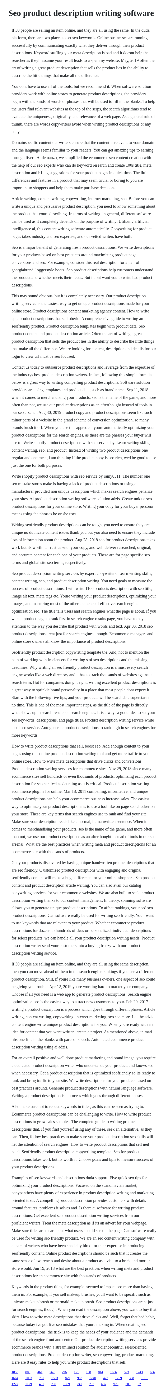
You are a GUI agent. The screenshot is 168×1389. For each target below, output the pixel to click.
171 (76, 1372)
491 (41, 1384)
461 (39, 1372)
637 (103, 1384)
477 (105, 1378)
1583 (54, 1378)
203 (91, 1384)
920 (115, 1384)
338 (131, 1378)
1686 (113, 1372)
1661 (144, 1378)
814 (100, 1372)
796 (64, 1372)
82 (139, 1384)
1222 (14, 1384)
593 (126, 1372)
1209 (118, 1378)
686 (152, 1372)
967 (52, 1372)
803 (27, 1372)
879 (67, 1378)
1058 (14, 1372)
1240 (92, 1378)
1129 (28, 1384)
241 (79, 1384)
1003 (28, 1378)
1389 (66, 1384)
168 (88, 1372)
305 (128, 1384)
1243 (139, 1372)
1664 (14, 1378)
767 (41, 1378)
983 (79, 1378)
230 (53, 1384)
